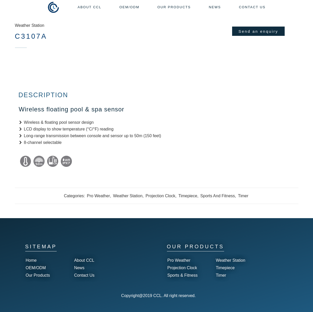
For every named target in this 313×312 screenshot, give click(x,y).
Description (43, 94)
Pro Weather (98, 196)
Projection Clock (160, 196)
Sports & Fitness (182, 275)
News (79, 268)
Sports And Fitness (217, 196)
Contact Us (84, 275)
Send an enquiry (258, 31)
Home (31, 260)
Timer (243, 196)
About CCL (84, 260)
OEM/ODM (36, 268)
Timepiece (187, 196)
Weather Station (29, 25)
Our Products (38, 275)
